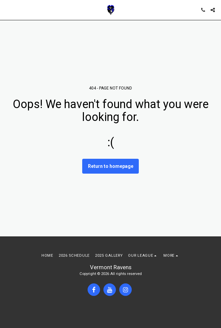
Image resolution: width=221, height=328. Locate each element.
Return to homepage (110, 166)
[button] (7, 9)
